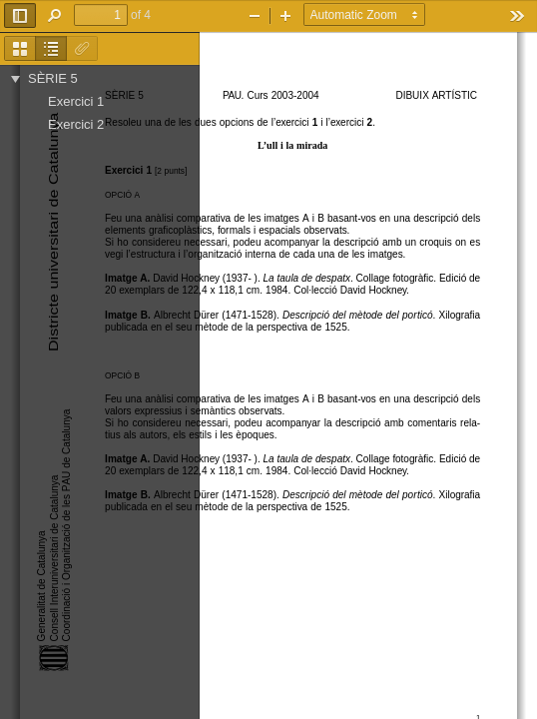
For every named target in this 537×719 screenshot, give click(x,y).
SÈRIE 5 (53, 78)
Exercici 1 (76, 101)
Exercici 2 (76, 124)
